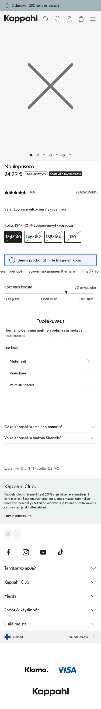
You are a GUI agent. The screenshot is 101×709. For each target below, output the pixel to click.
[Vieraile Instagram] (26, 552)
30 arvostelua (86, 287)
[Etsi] (45, 19)
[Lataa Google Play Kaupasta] (17, 534)
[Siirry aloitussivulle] (20, 19)
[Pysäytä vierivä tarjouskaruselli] (91, 271)
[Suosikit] (57, 19)
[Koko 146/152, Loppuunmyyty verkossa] (33, 237)
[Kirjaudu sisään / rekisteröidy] (69, 19)
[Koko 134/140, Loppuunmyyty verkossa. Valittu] (13, 237)
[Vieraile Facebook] (8, 552)
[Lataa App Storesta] (8, 534)
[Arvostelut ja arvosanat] (50, 192)
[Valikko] (93, 19)
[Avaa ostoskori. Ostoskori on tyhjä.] (81, 19)
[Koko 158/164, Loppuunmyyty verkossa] (53, 237)
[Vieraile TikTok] (60, 552)
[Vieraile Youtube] (43, 552)
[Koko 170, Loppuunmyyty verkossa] (72, 237)
